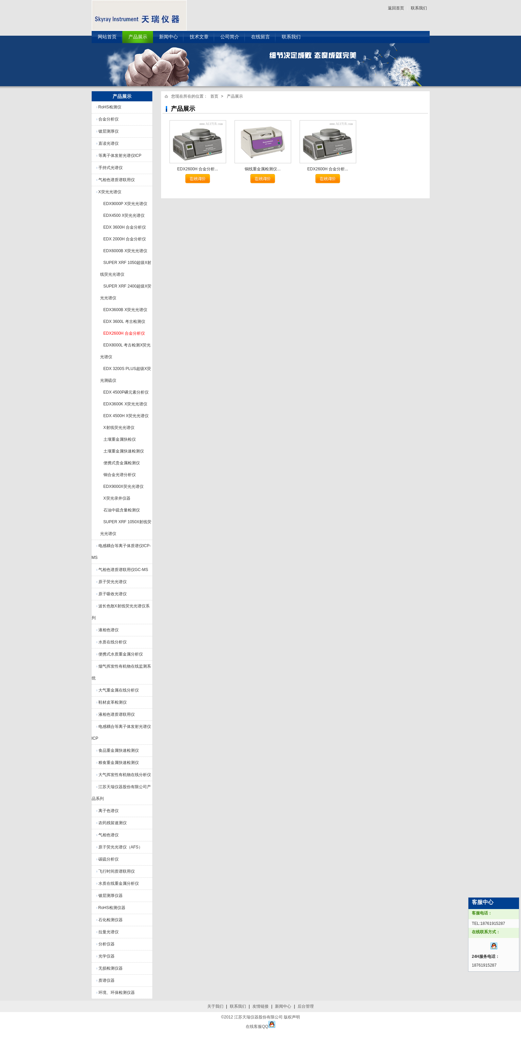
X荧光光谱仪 (109, 192)
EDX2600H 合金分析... (197, 169)
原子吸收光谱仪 (112, 594)
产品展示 (137, 36)
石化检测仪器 (110, 919)
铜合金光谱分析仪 (119, 474)
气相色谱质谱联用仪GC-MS (123, 569)
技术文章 (199, 36)
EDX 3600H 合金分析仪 (124, 227)
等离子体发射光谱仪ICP (120, 155)
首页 (214, 96)
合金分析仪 (108, 119)
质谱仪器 (106, 980)
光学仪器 (106, 956)
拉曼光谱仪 (108, 932)
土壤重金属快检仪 (119, 439)
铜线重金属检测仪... (262, 169)
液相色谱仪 (108, 630)
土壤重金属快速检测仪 (123, 451)
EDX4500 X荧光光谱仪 (124, 215)
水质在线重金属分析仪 (118, 883)
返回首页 (396, 8)
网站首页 (107, 36)
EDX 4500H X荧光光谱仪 (126, 415)
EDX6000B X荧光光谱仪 (125, 250)
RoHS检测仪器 (111, 907)
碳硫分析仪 (108, 859)
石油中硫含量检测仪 (121, 510)
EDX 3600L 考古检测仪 (124, 321)
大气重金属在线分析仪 (118, 690)
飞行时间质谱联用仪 (116, 871)
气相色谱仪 (108, 835)
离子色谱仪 (108, 810)
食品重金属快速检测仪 (118, 750)
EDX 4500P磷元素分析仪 (126, 392)
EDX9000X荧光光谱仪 (123, 486)
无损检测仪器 (110, 968)
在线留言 (260, 36)
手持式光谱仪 (110, 167)
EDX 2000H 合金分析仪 (124, 239)
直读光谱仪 (108, 143)
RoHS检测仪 (109, 107)
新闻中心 (168, 36)
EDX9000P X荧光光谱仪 (125, 203)
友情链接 (260, 1006)
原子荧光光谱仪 (112, 581)
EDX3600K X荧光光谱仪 (125, 404)
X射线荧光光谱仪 (118, 427)
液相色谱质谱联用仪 (116, 714)
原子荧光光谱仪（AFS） (120, 847)
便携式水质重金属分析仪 (120, 654)
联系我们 (419, 8)
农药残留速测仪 (112, 822)
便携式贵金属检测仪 (121, 463)
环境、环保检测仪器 (116, 992)
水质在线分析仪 (112, 642)
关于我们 (215, 1006)
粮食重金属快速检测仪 (118, 762)
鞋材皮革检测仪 (112, 702)
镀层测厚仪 (108, 131)
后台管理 (306, 1006)
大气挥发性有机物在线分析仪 (124, 774)
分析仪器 (106, 944)
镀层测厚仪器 (110, 895)
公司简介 (229, 36)
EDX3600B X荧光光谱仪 (125, 309)
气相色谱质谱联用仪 (116, 179)
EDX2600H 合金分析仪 (124, 333)
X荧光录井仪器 (116, 498)
